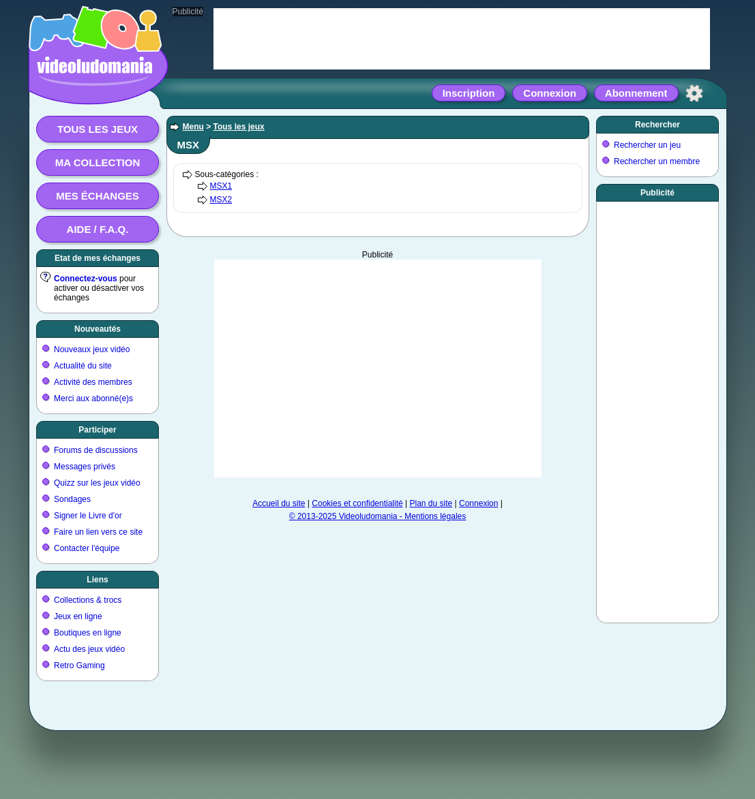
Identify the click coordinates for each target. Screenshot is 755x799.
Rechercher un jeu (647, 145)
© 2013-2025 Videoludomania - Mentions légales (377, 516)
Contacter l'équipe (86, 548)
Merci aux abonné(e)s (93, 398)
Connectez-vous (85, 278)
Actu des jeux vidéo (89, 649)
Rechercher (657, 124)
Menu (193, 126)
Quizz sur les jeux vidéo (97, 483)
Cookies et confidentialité (357, 503)
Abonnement (636, 93)
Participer (97, 430)
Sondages (72, 499)
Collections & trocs (87, 600)
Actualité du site (83, 366)
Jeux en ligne (78, 616)
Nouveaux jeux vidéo (92, 349)
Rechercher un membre (657, 161)
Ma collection (97, 162)
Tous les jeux (97, 129)
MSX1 (221, 186)
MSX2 (221, 199)
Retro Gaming (79, 665)
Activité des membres (93, 382)
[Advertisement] (378, 368)
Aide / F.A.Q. (98, 229)
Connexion (549, 93)
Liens (97, 579)
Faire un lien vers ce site (98, 532)
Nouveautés (97, 329)
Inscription (469, 93)
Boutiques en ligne (87, 633)
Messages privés (84, 466)
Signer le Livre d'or (88, 515)
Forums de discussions (96, 450)
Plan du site (431, 503)
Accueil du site (278, 503)
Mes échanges (97, 196)
